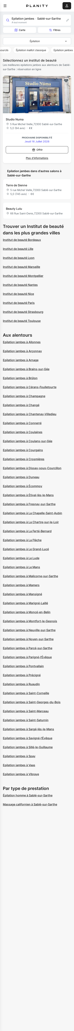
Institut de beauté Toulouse (22, 321)
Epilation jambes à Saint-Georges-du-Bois (32, 702)
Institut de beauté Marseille (21, 267)
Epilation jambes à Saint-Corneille (26, 693)
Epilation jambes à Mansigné (22, 594)
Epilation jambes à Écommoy (22, 486)
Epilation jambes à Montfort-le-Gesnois (30, 621)
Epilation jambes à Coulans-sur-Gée (27, 441)
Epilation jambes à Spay (19, 756)
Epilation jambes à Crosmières (23, 459)
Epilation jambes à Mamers (21, 585)
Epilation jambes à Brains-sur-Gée (26, 369)
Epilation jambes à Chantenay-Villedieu (29, 414)
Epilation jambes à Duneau (21, 477)
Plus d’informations (37, 158)
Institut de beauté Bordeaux (22, 240)
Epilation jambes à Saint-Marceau (26, 711)
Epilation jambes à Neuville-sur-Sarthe (29, 630)
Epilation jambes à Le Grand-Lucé (26, 549)
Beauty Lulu (14, 208)
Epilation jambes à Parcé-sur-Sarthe (27, 648)
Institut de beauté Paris (19, 303)
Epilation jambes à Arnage (20, 360)
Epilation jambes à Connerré (22, 423)
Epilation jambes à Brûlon (20, 378)
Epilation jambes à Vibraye (21, 774)
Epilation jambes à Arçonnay (22, 351)
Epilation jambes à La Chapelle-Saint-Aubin (32, 513)
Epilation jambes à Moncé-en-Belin (26, 612)
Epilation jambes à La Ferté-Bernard (27, 531)
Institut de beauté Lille (18, 249)
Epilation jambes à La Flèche (22, 540)
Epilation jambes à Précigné (22, 675)
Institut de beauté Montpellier (23, 276)
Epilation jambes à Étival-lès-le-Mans (28, 495)
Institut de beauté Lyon (18, 258)
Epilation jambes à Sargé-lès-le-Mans (28, 729)
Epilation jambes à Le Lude (21, 558)
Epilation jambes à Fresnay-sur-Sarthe (29, 504)
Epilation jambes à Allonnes (22, 342)
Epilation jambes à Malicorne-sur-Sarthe (30, 576)
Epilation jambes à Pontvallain (23, 666)
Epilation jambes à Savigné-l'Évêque (27, 738)
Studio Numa (15, 119)
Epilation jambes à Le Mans (21, 567)
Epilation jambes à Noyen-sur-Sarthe (28, 639)
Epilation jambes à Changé (21, 405)
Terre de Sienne (16, 185)
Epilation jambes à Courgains (23, 450)
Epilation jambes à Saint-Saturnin (25, 720)
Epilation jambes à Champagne (24, 396)
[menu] (5, 6)
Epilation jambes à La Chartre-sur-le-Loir (31, 522)
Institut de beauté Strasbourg (23, 312)
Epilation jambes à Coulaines (22, 432)
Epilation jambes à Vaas (19, 765)
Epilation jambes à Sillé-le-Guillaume (28, 747)
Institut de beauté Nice (18, 294)
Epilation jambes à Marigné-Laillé (25, 603)
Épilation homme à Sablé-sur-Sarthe (27, 795)
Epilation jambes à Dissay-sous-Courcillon (32, 468)
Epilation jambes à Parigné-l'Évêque (27, 657)
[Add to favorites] (66, 81)
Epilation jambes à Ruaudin (21, 684)
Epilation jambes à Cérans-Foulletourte (29, 387)
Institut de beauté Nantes (20, 285)
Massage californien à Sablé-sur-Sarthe (30, 804)
